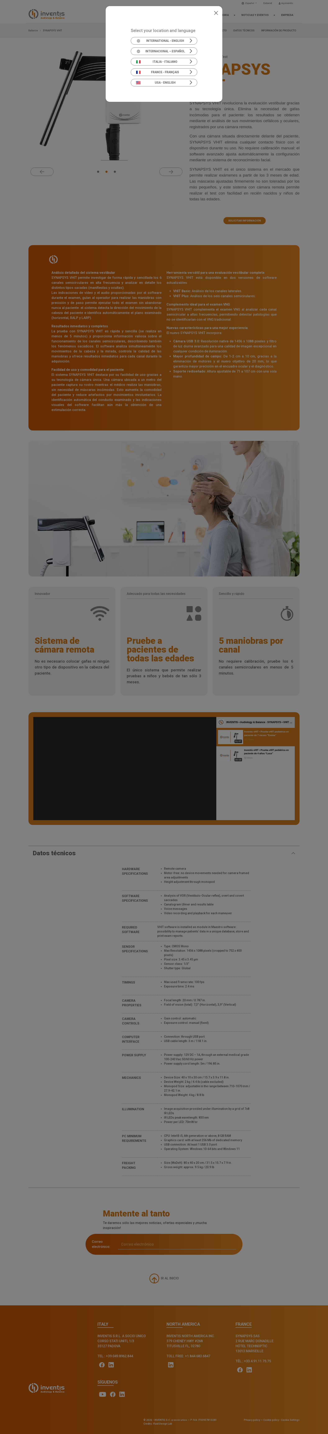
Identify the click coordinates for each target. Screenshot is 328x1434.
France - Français (157, 72)
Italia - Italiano (157, 61)
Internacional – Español (160, 51)
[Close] (216, 12)
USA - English (156, 82)
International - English (160, 40)
